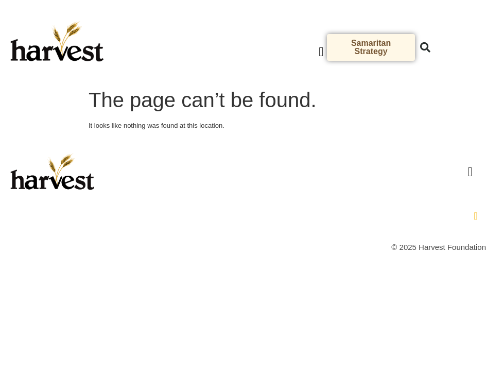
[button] (321, 52)
